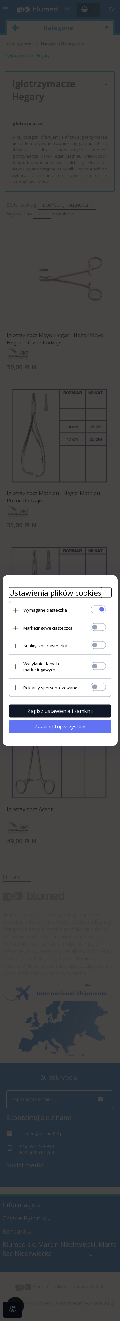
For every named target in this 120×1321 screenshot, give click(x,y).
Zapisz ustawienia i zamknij (60, 710)
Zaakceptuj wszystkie (60, 726)
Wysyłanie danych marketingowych (41, 667)
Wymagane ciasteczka (45, 610)
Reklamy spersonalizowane (50, 688)
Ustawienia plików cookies (55, 592)
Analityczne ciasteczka (45, 646)
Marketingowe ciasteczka (48, 628)
